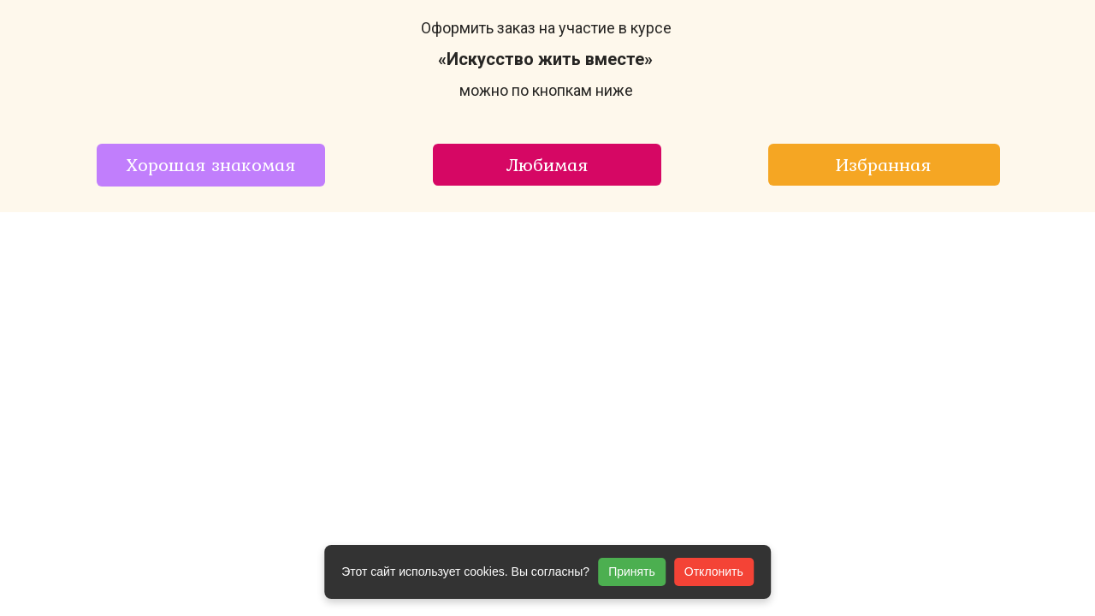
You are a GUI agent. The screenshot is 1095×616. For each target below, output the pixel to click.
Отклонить (713, 571)
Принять (631, 571)
